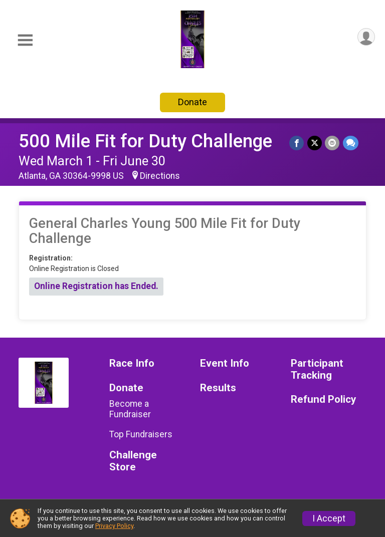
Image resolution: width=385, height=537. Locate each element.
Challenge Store (133, 461)
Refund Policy (323, 399)
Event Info (224, 363)
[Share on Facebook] (297, 143)
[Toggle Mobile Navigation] (25, 40)
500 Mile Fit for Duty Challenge (145, 141)
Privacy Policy (114, 525)
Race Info (131, 363)
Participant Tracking (317, 369)
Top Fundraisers (140, 434)
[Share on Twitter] (315, 143)
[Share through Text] (350, 143)
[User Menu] (365, 37)
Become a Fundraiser (130, 409)
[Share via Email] (332, 143)
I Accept (328, 518)
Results (218, 388)
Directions (160, 176)
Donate (192, 102)
